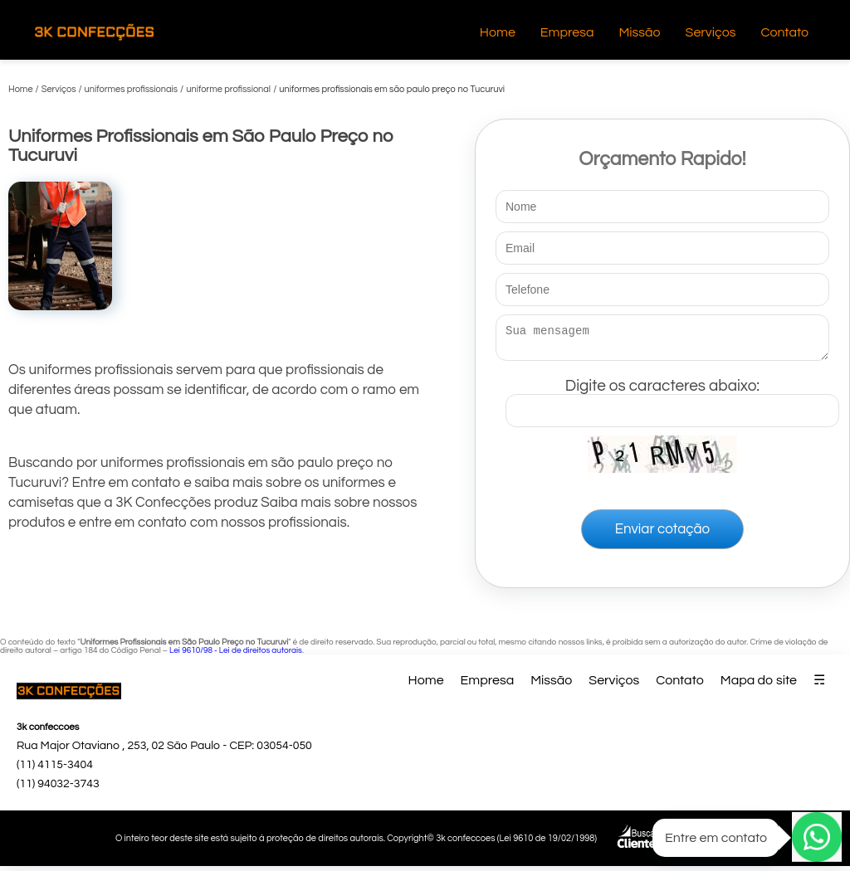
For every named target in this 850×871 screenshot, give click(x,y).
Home (497, 32)
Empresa (567, 32)
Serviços (711, 32)
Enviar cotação (662, 534)
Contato (784, 32)
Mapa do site (759, 685)
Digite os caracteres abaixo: (672, 399)
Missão (639, 32)
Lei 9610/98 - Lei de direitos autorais (235, 655)
